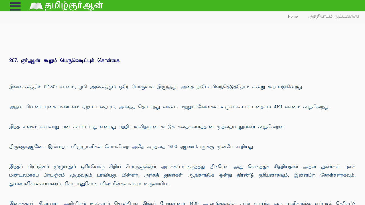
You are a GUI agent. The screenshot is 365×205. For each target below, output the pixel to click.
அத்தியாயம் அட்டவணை (334, 16)
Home (293, 16)
